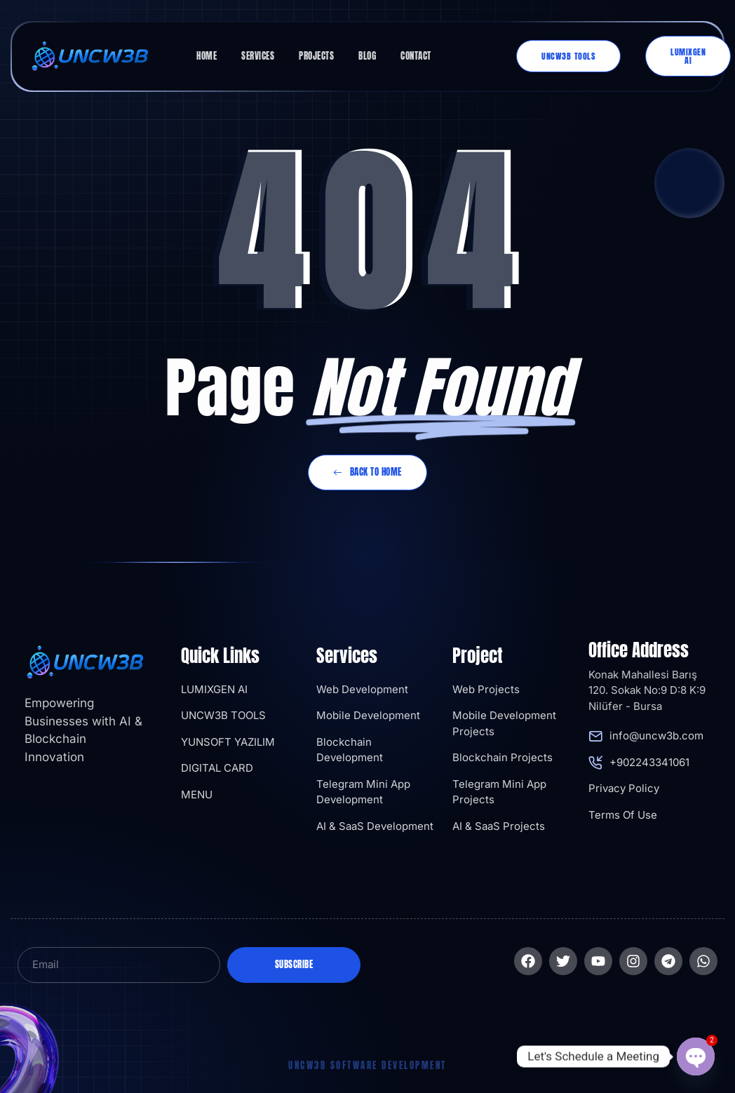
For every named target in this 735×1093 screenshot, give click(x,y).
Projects (316, 55)
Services (257, 55)
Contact (415, 55)
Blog (367, 55)
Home (206, 55)
